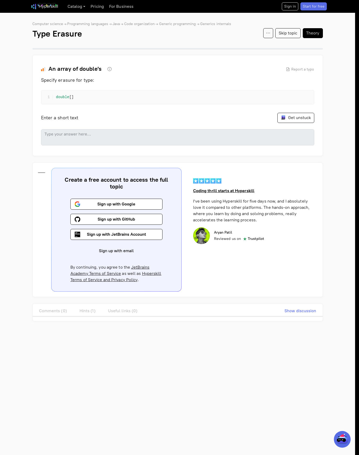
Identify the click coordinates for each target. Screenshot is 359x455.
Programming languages (87, 24)
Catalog (75, 6)
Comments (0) (53, 310)
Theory (312, 33)
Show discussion (300, 310)
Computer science (47, 24)
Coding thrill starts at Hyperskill (223, 190)
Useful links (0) (123, 310)
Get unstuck (296, 117)
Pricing (97, 6)
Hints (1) (88, 310)
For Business (121, 6)
